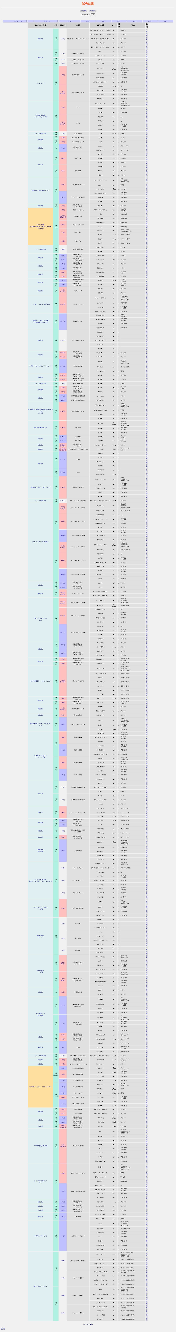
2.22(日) (63, 205)
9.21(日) (63, 698)
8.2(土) (62, 850)
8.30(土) (63, 750)
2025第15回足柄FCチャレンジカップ (40, 681)
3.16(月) (63, 133)
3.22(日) (63, 75)
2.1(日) (62, 224)
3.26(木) (63, 53)
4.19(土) (63, 1206)
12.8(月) (63, 383)
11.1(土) (63, 535)
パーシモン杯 (18, 21)
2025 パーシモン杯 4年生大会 (40, 542)
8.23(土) (63, 820)
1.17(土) (63, 280)
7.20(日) (63, 992)
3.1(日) (62, 184)
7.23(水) (63, 950)
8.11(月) (63, 831)
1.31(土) (63, 264)
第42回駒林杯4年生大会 (40, 427)
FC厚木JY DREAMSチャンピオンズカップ (40, 366)
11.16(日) (62, 487)
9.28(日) (63, 659)
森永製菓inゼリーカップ (40, 1286)
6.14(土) (63, 1086)
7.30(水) (63, 892)
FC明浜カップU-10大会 (40, 1236)
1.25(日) (63, 272)
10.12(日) (62, 615)
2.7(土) (62, 255)
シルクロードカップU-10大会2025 (40, 304)
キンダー (69, 21)
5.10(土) (63, 1080)
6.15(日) (63, 1064)
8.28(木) (63, 787)
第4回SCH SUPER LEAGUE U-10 (40, 190)
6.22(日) (63, 1059)
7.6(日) (62, 1035)
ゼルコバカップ (40, 83)
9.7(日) (62, 715)
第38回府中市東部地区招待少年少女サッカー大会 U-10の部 (40, 411)
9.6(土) (62, 724)
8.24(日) (63, 812)
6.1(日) (62, 1109)
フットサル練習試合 (40, 133)
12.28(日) (62, 304)
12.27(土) (62, 321)
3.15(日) (63, 137)
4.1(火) (62, 1278)
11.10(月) (62, 500)
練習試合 (40, 38)
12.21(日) (62, 352)
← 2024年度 (83, 10)
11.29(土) (62, 436)
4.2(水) (62, 1260)
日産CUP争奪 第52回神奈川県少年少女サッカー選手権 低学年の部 (40, 226)
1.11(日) (63, 241)
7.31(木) (63, 880)
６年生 (165, 21)
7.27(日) (63, 908)
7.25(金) (63, 923)
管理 (3, 1329)
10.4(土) (63, 645)
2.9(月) (62, 249)
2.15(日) (63, 210)
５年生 (150, 21)
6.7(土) (62, 1068)
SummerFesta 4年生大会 (40, 971)
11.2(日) (63, 521)
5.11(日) (63, 1074)
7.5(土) (62, 1047)
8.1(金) (62, 868)
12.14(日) (62, 375)
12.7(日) (63, 387)
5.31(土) (63, 1118)
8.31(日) (63, 737)
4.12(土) (63, 1210)
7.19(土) (63, 1005)
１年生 (88, 21)
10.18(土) (62, 583)
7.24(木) (63, 938)
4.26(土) (63, 1191)
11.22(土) (62, 459)
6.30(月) (63, 1055)
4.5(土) (62, 1236)
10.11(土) (62, 632)
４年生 (134, 21)
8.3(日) (62, 837)
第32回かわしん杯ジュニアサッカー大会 (40, 1086)
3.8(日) (62, 158)
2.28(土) (63, 197)
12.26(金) (62, 340)
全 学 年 (47, 21)
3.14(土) (63, 148)
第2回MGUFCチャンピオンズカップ (40, 487)
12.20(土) (62, 366)
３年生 (119, 21)
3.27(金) (63, 38)
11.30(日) (62, 411)
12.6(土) (63, 396)
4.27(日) (63, 1173)
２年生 (103, 21)
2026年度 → (93, 10)
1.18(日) (63, 232)
